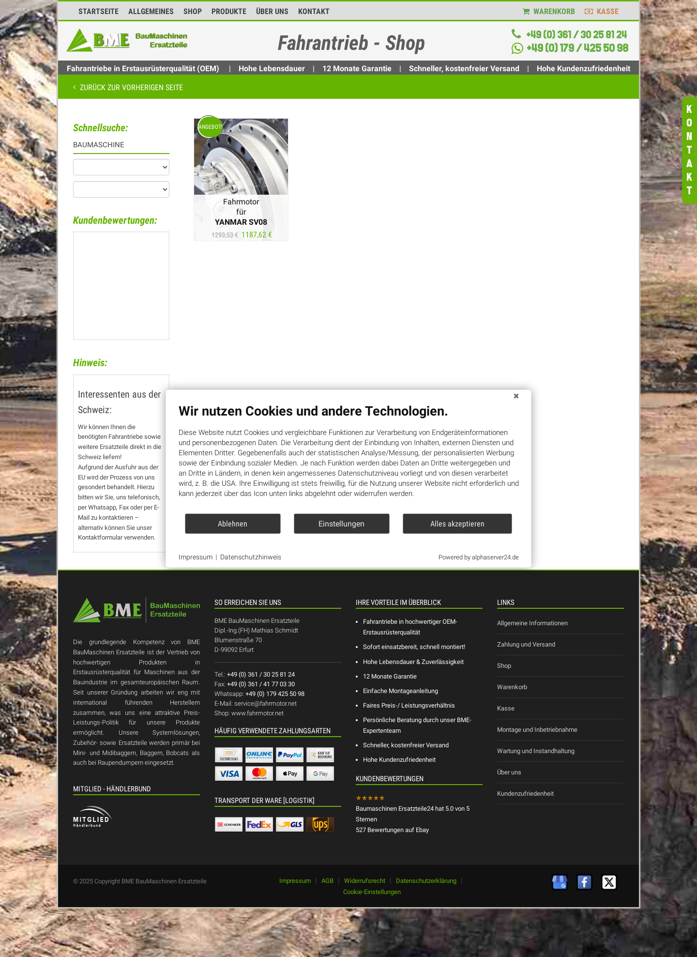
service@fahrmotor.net (265, 703)
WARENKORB (549, 11)
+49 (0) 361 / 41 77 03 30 (261, 684)
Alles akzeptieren (457, 523)
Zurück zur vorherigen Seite (130, 87)
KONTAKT (314, 11)
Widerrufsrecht (364, 880)
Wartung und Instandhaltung (536, 751)
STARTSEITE (98, 11)
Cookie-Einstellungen (372, 891)
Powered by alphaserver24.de (479, 556)
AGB (327, 880)
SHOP (192, 11)
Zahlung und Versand (526, 644)
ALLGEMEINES (151, 11)
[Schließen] (516, 397)
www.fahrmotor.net (257, 713)
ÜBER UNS (272, 11)
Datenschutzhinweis (250, 557)
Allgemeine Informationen (532, 623)
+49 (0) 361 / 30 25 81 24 (576, 35)
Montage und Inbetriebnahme (537, 729)
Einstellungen (341, 523)
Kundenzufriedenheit (525, 793)
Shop (504, 665)
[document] (349, 458)
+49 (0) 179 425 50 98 (274, 693)
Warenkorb (512, 687)
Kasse (506, 708)
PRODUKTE (229, 11)
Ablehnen (232, 523)
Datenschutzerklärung (426, 880)
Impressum (295, 880)
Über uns (509, 772)
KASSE (602, 11)
